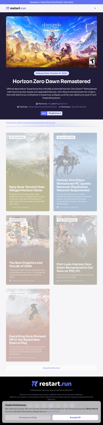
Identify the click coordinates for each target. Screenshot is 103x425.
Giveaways (34, 2)
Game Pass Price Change (52, 2)
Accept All (75, 417)
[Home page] (16, 8)
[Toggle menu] (95, 8)
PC (49, 104)
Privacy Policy (53, 411)
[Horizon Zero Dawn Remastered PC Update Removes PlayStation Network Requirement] (75, 147)
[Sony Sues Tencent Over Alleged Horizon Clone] (27, 147)
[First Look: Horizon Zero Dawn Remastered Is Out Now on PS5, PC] (75, 230)
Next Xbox (68, 2)
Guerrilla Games (79, 107)
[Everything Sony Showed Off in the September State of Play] (27, 304)
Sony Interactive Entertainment (43, 107)
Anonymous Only (28, 417)
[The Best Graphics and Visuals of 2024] (27, 230)
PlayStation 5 (61, 104)
